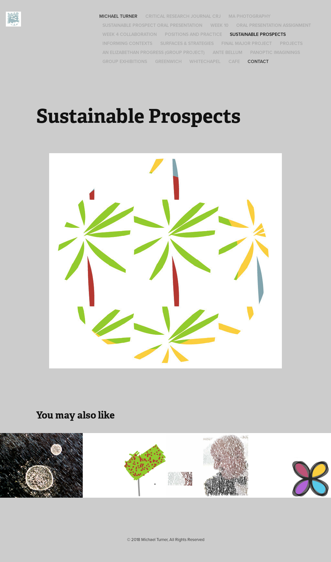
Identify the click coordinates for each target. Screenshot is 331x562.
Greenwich (168, 61)
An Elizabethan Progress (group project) (153, 52)
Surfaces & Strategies (187, 43)
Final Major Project (246, 43)
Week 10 (219, 25)
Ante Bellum (227, 52)
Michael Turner (118, 16)
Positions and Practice (193, 34)
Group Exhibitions (124, 61)
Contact (258, 61)
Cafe (234, 61)
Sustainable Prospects (258, 34)
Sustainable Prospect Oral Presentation (152, 25)
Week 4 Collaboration (129, 34)
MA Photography (250, 16)
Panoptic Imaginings (275, 52)
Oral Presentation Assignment (273, 25)
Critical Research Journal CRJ (183, 16)
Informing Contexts (127, 43)
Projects (291, 43)
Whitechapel (204, 61)
